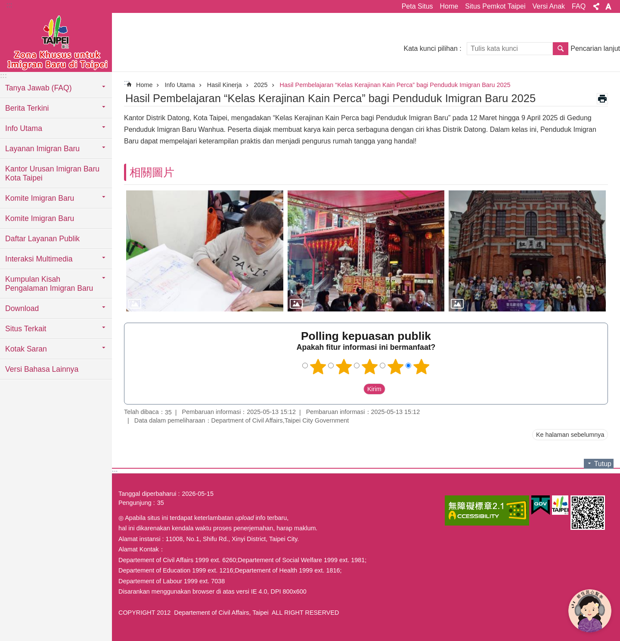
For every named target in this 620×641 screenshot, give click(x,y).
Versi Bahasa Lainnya (41, 369)
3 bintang (370, 366)
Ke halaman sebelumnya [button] (570, 434)
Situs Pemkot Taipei (495, 6)
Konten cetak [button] (602, 98)
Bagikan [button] (596, 6)
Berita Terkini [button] (27, 108)
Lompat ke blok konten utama (4, 4)
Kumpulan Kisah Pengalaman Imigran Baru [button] (49, 283)
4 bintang (396, 366)
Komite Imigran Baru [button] (39, 198)
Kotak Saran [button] (26, 349)
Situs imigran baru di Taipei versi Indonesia (56, 42)
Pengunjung (135, 502)
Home (449, 6)
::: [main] (127, 82)
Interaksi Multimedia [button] (38, 259)
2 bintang (344, 366)
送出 (355, 389)
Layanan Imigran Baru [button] (42, 148)
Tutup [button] (602, 463)
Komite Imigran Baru (39, 218)
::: (9, 5)
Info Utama (179, 84)
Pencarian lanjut (595, 48)
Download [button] (22, 308)
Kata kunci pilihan (430, 48)
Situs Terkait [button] (25, 328)
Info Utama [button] (23, 128)
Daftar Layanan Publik (42, 238)
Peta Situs (417, 6)
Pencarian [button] (560, 48)
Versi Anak (548, 6)
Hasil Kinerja (224, 84)
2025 (261, 84)
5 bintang (421, 366)
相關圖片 (152, 172)
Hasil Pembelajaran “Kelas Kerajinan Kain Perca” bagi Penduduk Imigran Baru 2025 (395, 84)
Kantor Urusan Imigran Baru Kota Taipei (52, 173)
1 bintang (318, 366)
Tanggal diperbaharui (147, 493)
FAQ (579, 6)
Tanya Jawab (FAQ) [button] (38, 88)
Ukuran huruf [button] (608, 6)
